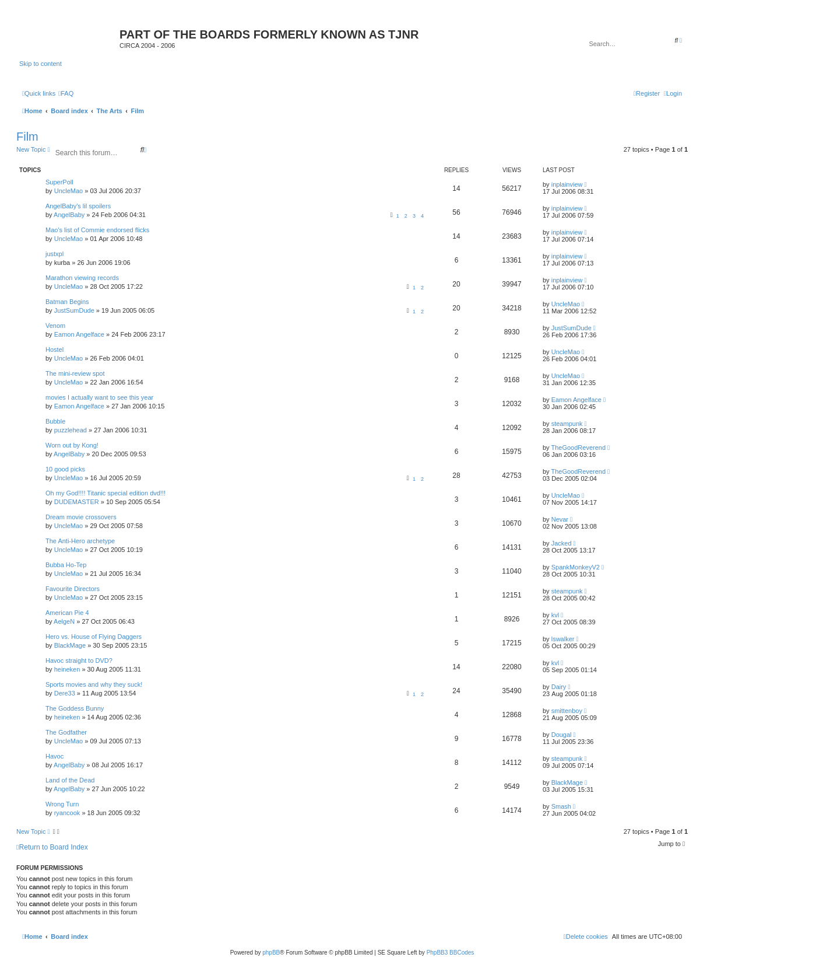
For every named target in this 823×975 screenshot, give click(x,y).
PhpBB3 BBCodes (450, 952)
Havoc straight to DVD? (78, 660)
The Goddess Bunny (74, 708)
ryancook (67, 812)
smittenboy (566, 710)
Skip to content (40, 63)
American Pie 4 (67, 612)
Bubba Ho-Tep (65, 564)
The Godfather (66, 732)
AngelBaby (69, 214)
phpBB (271, 952)
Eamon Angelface (79, 334)
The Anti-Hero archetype (80, 540)
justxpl (54, 253)
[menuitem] (65, 93)
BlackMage (70, 645)
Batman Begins (67, 301)
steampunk (567, 423)
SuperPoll (59, 182)
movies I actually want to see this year (99, 397)
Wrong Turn (62, 804)
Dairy (559, 686)
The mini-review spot (74, 373)
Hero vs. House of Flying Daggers (93, 636)
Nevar (559, 519)
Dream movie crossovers (81, 516)
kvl (555, 614)
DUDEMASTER (76, 501)
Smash (561, 806)
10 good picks (65, 469)
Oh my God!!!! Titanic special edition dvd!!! (105, 493)
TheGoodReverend (578, 447)
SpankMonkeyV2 (575, 567)
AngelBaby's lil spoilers (78, 205)
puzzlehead (70, 430)
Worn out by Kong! (72, 445)
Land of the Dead (69, 780)
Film (27, 136)
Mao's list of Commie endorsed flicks (97, 229)
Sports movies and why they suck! (93, 684)
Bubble (55, 421)
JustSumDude (74, 310)
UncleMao (68, 190)
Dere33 (64, 693)
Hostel (54, 349)
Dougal (561, 734)
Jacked (561, 543)
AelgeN (64, 621)
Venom (55, 325)
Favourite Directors (72, 588)
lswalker (563, 638)
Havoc (54, 756)
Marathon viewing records (82, 277)
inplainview (567, 184)
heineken (67, 669)
